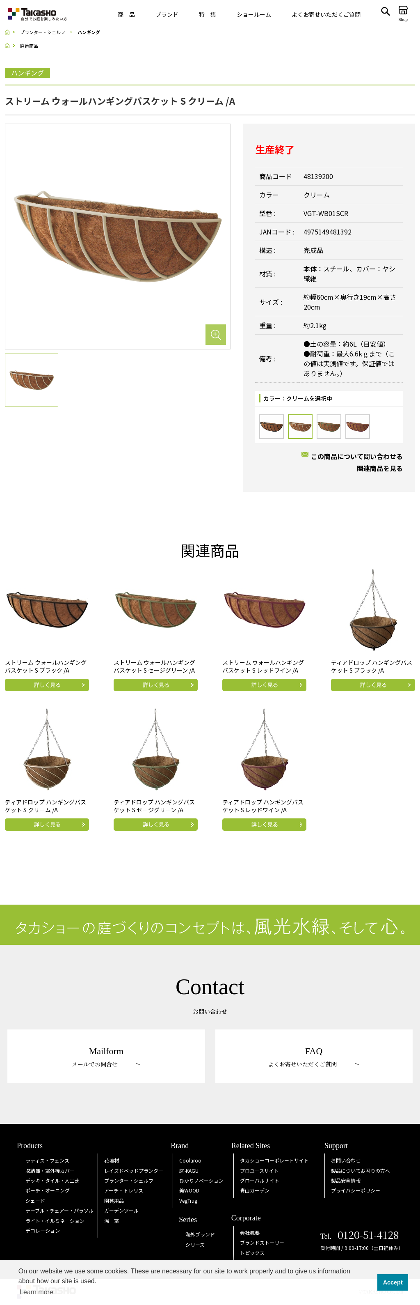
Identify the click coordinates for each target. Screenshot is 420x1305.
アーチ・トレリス (123, 1190)
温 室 (111, 1220)
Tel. (359, 1236)
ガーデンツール (121, 1210)
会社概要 (250, 1232)
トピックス (252, 1252)
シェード (35, 1200)
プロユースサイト (259, 1170)
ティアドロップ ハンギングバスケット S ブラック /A (371, 666)
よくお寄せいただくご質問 (326, 14)
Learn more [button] (36, 1292)
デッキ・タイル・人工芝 (52, 1180)
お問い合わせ (346, 1160)
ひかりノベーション (201, 1180)
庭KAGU (189, 1170)
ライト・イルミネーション (54, 1220)
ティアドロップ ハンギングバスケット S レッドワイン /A (263, 806)
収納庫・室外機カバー (50, 1170)
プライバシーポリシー (355, 1190)
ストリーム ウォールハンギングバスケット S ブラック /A (46, 666)
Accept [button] (393, 1282)
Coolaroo (190, 1160)
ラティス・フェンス (47, 1160)
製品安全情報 (346, 1180)
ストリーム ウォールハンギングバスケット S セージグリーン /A (154, 666)
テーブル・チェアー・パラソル (59, 1210)
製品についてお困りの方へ (360, 1170)
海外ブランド (200, 1234)
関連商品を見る (380, 468)
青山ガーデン (254, 1190)
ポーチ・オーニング (47, 1190)
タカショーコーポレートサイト (274, 1160)
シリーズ (195, 1244)
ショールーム (254, 14)
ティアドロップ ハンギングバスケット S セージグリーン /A (154, 806)
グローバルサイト (259, 1180)
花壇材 (111, 1160)
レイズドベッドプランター (133, 1170)
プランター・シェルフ (128, 1180)
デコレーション (42, 1230)
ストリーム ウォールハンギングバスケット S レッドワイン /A (263, 666)
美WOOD (189, 1190)
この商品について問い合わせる (357, 456)
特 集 (207, 14)
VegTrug (188, 1200)
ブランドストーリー (262, 1242)
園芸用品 (114, 1200)
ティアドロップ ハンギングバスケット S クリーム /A (45, 806)
